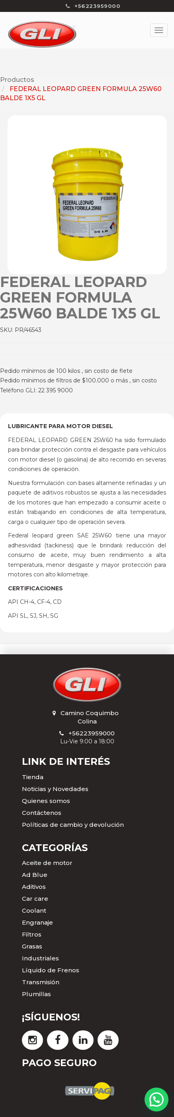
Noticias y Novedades (55, 789)
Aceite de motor (47, 863)
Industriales (40, 958)
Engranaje (37, 922)
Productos (17, 79)
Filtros (31, 934)
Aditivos (34, 886)
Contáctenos (41, 812)
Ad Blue (34, 874)
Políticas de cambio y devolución (73, 824)
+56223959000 (91, 733)
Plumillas (36, 994)
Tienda (32, 777)
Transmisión (40, 982)
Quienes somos (46, 801)
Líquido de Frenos (50, 970)
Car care (35, 898)
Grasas (32, 946)
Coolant (34, 910)
